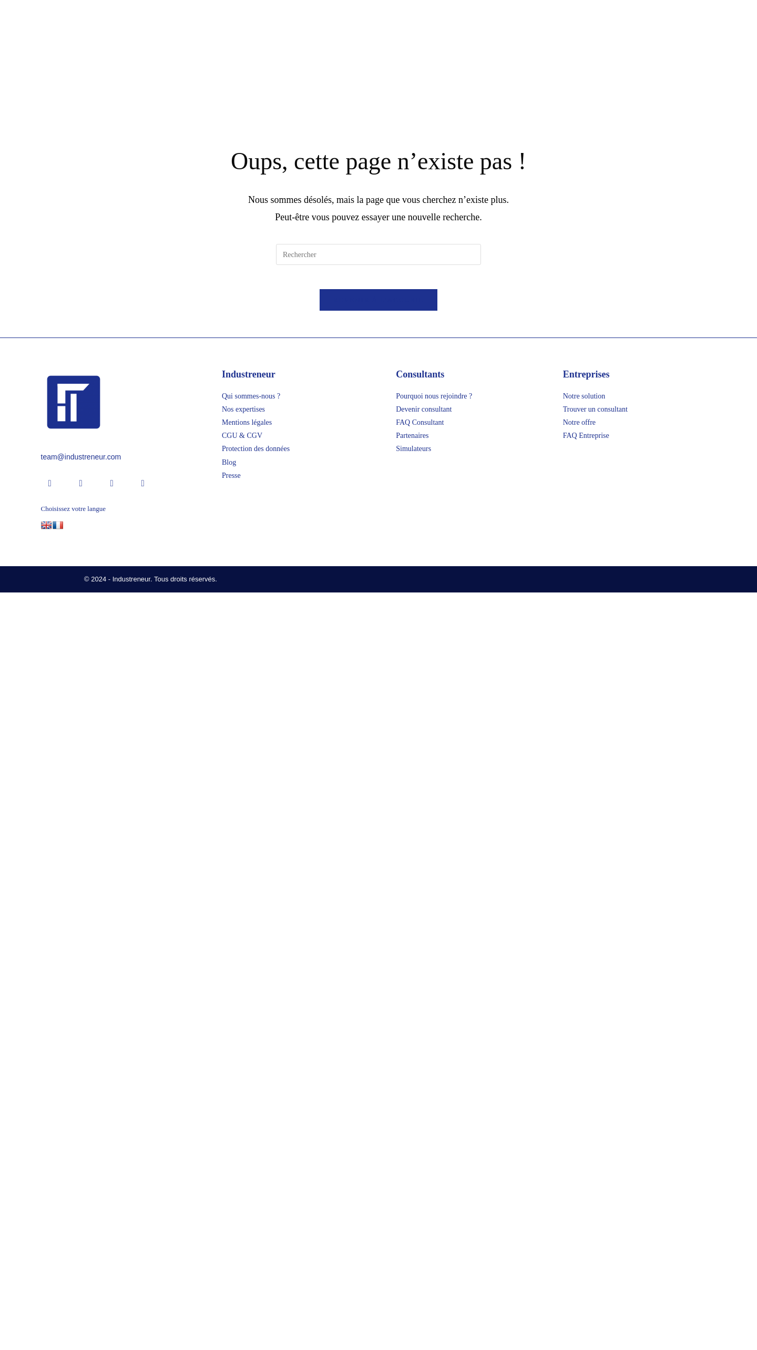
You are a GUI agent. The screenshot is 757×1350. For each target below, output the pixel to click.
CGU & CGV (242, 1194)
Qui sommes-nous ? (251, 1154)
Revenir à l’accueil (378, 1057)
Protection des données (256, 1207)
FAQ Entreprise (586, 1194)
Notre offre (579, 1180)
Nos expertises (243, 1167)
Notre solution (584, 1154)
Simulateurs (413, 1207)
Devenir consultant (424, 1167)
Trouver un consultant (595, 1167)
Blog (229, 1220)
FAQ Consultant (420, 1180)
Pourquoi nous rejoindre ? (434, 1154)
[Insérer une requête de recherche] (378, 1004)
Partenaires (412, 1194)
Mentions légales (247, 1180)
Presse (231, 1233)
